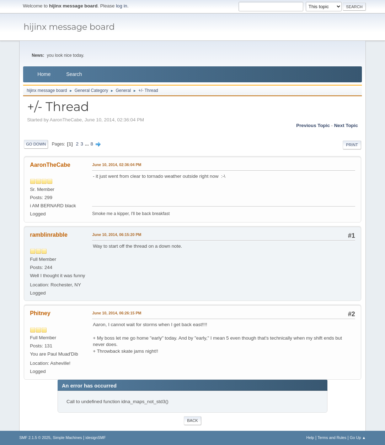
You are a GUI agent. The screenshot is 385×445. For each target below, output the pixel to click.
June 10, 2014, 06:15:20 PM (116, 234)
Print (352, 145)
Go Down (36, 144)
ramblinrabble (49, 235)
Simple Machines (67, 437)
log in (121, 6)
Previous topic (313, 125)
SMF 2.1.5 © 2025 (34, 437)
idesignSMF (95, 437)
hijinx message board (69, 27)
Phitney (40, 313)
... (87, 144)
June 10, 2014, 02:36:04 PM (116, 165)
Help (310, 437)
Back (192, 420)
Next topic (346, 125)
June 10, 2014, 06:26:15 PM (116, 313)
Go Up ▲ (358, 437)
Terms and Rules (331, 437)
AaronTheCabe (50, 165)
